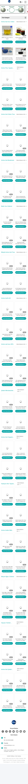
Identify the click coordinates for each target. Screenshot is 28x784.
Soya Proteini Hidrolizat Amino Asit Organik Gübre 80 (21, 276)
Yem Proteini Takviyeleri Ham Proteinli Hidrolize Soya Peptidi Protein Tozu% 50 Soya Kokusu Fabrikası (7, 658)
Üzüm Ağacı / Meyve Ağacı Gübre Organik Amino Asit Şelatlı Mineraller (7, 610)
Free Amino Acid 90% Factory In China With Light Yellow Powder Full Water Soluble (7, 371)
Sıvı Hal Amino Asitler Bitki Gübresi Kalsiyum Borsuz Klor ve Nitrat (7, 583)
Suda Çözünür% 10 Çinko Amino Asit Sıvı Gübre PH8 (7, 60)
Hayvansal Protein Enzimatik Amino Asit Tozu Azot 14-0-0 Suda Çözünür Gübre (20, 250)
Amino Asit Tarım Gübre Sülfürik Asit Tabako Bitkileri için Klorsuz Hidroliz (7, 87)
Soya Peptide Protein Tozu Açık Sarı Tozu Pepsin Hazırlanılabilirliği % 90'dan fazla (20, 658)
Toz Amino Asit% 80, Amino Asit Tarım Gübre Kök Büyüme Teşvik (20, 323)
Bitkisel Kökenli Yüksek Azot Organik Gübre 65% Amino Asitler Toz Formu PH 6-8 (7, 134)
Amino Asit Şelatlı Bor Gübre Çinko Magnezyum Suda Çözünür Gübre (21, 440)
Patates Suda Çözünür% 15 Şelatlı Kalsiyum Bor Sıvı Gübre (7, 535)
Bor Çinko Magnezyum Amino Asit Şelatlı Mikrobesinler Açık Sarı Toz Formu (7, 440)
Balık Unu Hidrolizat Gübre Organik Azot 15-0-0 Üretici (20, 229)
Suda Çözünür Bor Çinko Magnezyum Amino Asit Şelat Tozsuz (7, 706)
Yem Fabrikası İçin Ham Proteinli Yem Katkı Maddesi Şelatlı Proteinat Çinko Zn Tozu (7, 202)
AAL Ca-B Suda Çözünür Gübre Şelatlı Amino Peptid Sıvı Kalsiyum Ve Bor (7, 467)
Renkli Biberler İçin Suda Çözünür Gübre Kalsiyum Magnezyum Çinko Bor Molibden (7, 419)
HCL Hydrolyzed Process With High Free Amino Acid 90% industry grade (20, 392)
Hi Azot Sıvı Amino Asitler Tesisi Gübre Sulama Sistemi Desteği (21, 583)
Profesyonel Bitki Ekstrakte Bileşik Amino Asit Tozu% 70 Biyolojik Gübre (7, 276)
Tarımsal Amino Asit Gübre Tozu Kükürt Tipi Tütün (20, 87)
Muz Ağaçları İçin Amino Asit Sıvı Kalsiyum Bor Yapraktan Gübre (20, 514)
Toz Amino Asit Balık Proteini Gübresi (7, 229)
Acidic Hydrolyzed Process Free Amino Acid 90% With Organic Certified (7, 392)
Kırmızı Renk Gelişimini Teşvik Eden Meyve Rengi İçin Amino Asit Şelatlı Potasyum (21, 610)
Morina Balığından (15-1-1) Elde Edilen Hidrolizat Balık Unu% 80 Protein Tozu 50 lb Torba (7, 250)
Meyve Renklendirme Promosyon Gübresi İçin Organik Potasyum (7, 727)
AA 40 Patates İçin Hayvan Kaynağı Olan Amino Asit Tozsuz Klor (20, 297)
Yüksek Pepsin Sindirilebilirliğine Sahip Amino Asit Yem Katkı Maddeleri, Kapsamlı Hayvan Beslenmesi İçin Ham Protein (20, 679)
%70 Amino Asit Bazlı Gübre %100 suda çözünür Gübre (20, 155)
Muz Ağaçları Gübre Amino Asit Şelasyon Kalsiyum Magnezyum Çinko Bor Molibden (7, 514)
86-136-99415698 (8, 760)
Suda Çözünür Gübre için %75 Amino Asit (7, 344)
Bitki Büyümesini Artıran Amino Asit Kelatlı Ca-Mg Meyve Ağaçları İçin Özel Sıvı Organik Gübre (21, 60)
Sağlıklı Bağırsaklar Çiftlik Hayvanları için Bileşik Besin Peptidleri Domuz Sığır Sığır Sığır (21, 181)
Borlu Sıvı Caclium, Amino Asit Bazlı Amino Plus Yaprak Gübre (7, 108)
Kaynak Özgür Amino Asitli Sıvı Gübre (20, 39)
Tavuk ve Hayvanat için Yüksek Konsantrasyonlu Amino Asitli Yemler (21, 202)
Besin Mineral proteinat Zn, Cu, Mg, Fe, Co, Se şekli (7, 181)
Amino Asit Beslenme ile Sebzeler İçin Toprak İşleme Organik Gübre (7, 297)
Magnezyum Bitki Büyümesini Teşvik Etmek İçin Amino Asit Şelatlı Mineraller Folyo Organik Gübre (21, 727)
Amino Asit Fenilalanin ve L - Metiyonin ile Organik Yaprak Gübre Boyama (7, 487)
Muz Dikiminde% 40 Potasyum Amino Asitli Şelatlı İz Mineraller (20, 706)
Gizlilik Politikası (10, 776)
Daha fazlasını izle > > (21, 21)
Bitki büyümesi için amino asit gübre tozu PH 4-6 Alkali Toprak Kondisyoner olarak (21, 134)
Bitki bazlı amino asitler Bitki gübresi (7, 562)
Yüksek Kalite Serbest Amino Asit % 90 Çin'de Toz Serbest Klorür (20, 371)
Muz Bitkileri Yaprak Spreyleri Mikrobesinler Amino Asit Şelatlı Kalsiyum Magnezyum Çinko (7, 631)
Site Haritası (18, 776)
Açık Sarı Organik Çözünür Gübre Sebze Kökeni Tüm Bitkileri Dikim (7, 155)
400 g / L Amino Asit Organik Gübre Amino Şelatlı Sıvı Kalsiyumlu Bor (20, 467)
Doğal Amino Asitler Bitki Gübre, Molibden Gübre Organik (21, 562)
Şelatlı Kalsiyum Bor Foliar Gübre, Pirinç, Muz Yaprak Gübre (20, 535)
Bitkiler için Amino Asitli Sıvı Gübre (7, 39)
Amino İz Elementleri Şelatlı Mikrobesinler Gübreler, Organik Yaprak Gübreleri (20, 419)
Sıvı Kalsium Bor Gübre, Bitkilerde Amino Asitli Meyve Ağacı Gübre (21, 631)
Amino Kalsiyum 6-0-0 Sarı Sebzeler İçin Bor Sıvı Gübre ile (20, 108)
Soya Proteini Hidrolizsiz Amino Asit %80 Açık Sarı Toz (7, 323)
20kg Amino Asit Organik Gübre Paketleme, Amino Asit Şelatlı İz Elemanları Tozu (21, 487)
